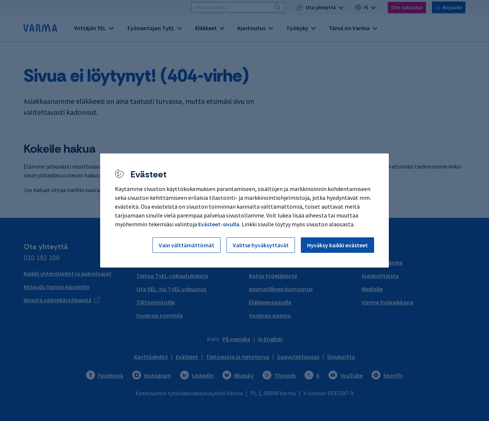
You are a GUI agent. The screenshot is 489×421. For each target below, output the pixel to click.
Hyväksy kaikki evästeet (337, 245)
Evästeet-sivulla (218, 224)
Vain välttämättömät (186, 245)
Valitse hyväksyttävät (261, 245)
